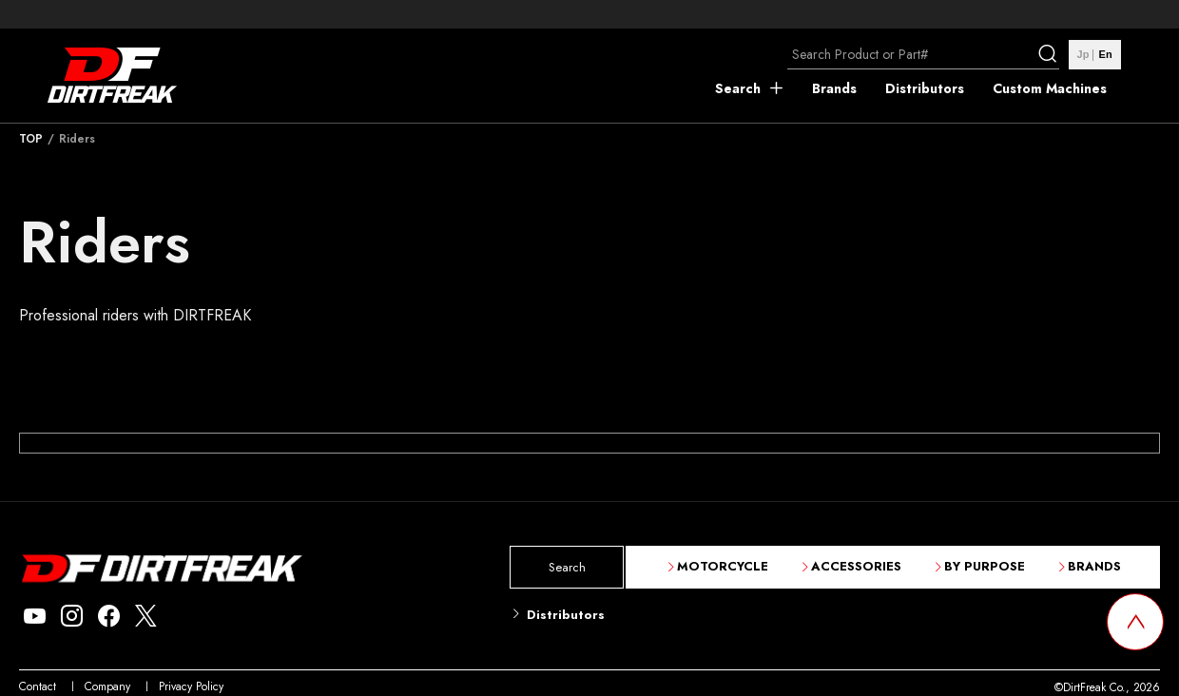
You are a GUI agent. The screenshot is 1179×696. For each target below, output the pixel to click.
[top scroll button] (1135, 621)
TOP (31, 138)
